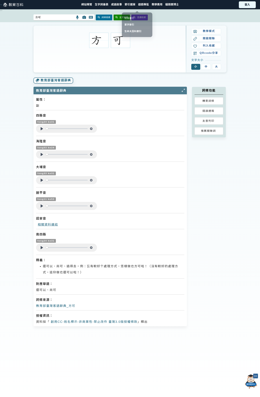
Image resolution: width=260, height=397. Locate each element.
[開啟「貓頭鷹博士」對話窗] (250, 381)
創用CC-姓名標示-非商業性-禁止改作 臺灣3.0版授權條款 (93, 321)
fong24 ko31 (46, 122)
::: (1, 4)
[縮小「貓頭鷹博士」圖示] (255, 376)
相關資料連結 (48, 224)
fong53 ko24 (46, 147)
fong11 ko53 (46, 199)
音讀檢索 (139, 17)
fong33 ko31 (46, 173)
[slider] (67, 128)
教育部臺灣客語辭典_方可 (55, 306)
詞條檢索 (104, 17)
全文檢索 (121, 17)
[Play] (42, 129)
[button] (130, 4)
